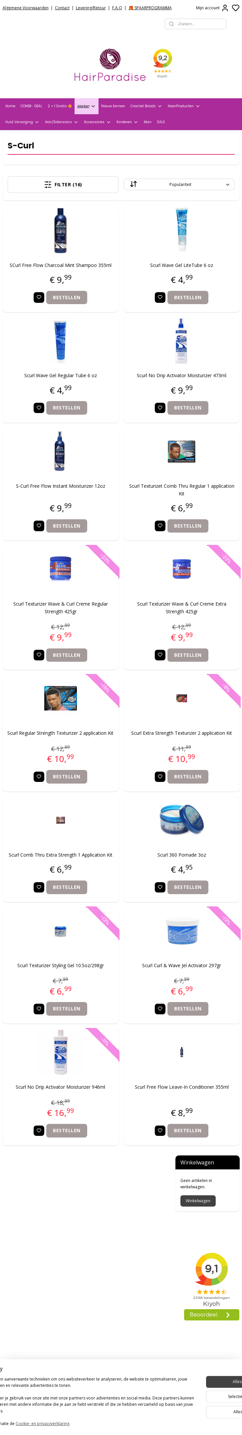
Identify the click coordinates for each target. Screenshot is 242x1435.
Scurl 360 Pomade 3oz (130, 877)
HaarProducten (184, 106)
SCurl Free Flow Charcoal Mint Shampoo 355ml (43, 269)
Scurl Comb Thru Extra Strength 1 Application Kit (43, 880)
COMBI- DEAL (31, 106)
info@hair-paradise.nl (115, 1303)
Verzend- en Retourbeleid (32, 1238)
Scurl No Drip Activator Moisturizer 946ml (43, 1128)
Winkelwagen (198, 180)
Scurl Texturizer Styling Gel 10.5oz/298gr (43, 998)
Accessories (97, 122)
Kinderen (127, 122)
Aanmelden (99, 1396)
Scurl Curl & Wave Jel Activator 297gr (129, 998)
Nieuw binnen (113, 106)
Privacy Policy (18, 1230)
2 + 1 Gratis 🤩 (60, 106)
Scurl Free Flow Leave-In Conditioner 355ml (129, 1128)
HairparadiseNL (23, 1325)
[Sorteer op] (127, 184)
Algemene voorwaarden (31, 1222)
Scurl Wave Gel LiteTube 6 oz (129, 265)
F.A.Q (117, 8)
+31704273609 (105, 1311)
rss (156, 1422)
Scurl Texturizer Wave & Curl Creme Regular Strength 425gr (43, 622)
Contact (62, 8)
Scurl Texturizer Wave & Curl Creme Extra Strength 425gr (129, 622)
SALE (161, 122)
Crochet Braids (146, 106)
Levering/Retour (91, 8)
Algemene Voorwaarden (26, 8)
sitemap (142, 1422)
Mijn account (212, 8)
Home (10, 106)
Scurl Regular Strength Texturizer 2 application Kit (43, 751)
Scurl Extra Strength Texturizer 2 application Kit (129, 751)
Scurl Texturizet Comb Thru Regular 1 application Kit (129, 504)
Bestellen (49, 304)
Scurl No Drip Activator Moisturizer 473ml (129, 386)
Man (147, 122)
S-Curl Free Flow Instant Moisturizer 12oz (43, 504)
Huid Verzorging (22, 122)
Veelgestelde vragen (27, 1246)
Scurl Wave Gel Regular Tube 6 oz (43, 383)
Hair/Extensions (62, 122)
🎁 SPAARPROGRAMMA (150, 8)
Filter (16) (46, 185)
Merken (86, 106)
